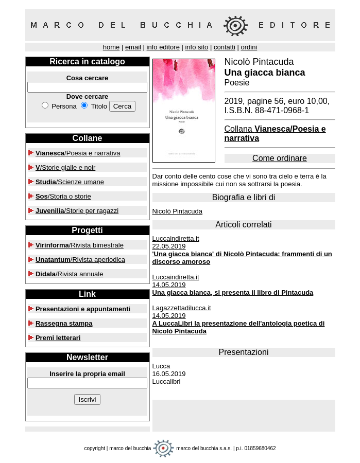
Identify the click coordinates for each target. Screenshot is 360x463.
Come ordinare (279, 158)
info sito (197, 47)
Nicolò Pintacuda (177, 211)
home (111, 47)
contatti (224, 47)
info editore (163, 47)
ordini (249, 47)
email (133, 47)
